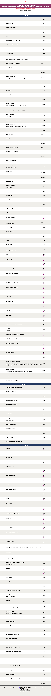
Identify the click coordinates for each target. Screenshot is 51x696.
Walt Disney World (44, 6)
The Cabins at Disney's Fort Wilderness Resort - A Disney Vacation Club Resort (20, 6)
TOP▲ (29, 384)
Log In (49, 2)
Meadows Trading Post (25, 5)
